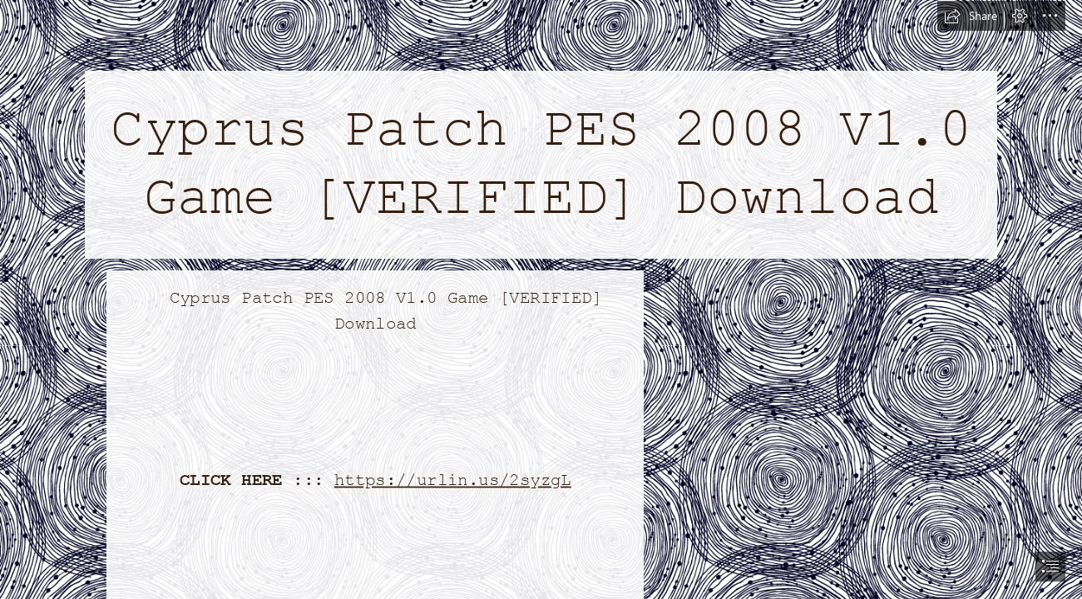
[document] (541, 299)
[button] (970, 16)
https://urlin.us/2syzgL (452, 480)
